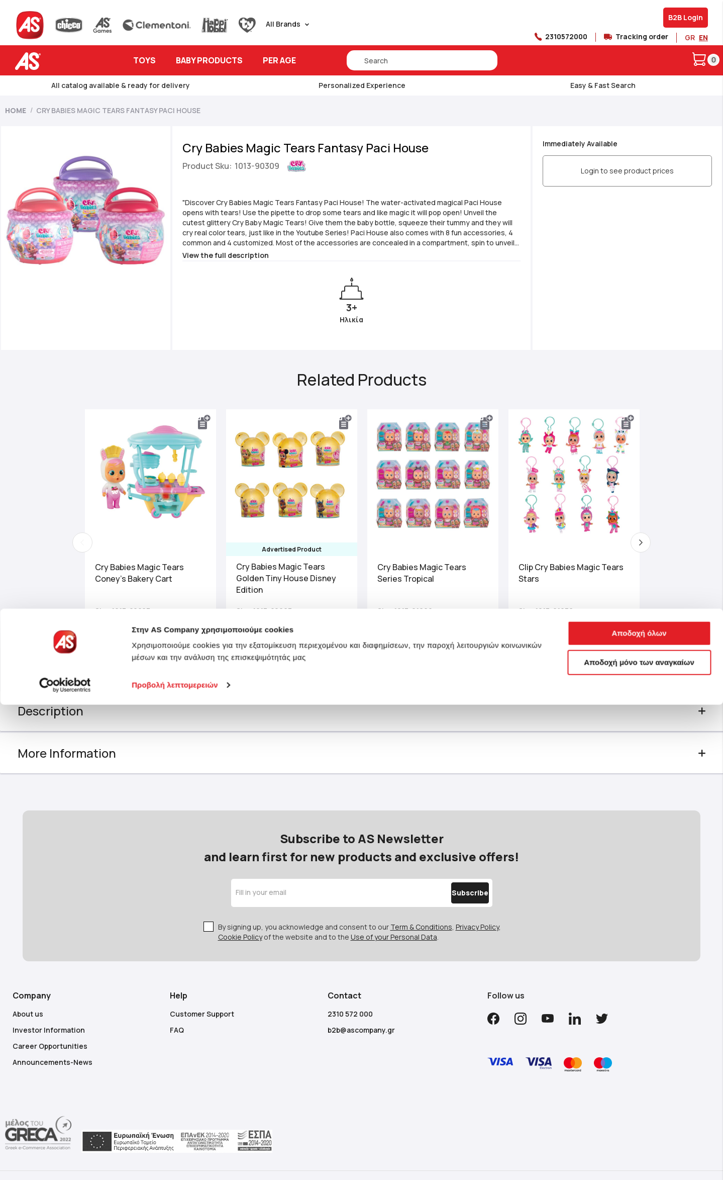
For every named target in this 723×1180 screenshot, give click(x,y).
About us (28, 994)
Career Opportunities (50, 1026)
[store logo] (59, 61)
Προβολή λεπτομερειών (175, 1160)
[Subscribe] (448, 872)
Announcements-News (52, 1042)
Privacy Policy (477, 907)
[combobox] (422, 60)
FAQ (177, 1010)
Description (65, 710)
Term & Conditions (421, 907)
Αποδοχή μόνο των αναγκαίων (639, 1137)
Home (15, 110)
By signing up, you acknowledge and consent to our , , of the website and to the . (359, 912)
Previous (94, 542)
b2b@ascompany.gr (361, 1010)
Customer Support (202, 994)
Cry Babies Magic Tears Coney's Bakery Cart (151, 570)
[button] (210, 422)
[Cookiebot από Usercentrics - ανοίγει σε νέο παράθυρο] (65, 1160)
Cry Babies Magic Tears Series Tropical (421, 570)
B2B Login (685, 17)
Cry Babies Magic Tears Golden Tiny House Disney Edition (292, 575)
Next (628, 542)
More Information (82, 753)
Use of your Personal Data (394, 917)
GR (690, 37)
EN (703, 37)
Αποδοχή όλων (638, 1108)
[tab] (361, 711)
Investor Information (49, 1010)
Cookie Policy (240, 917)
